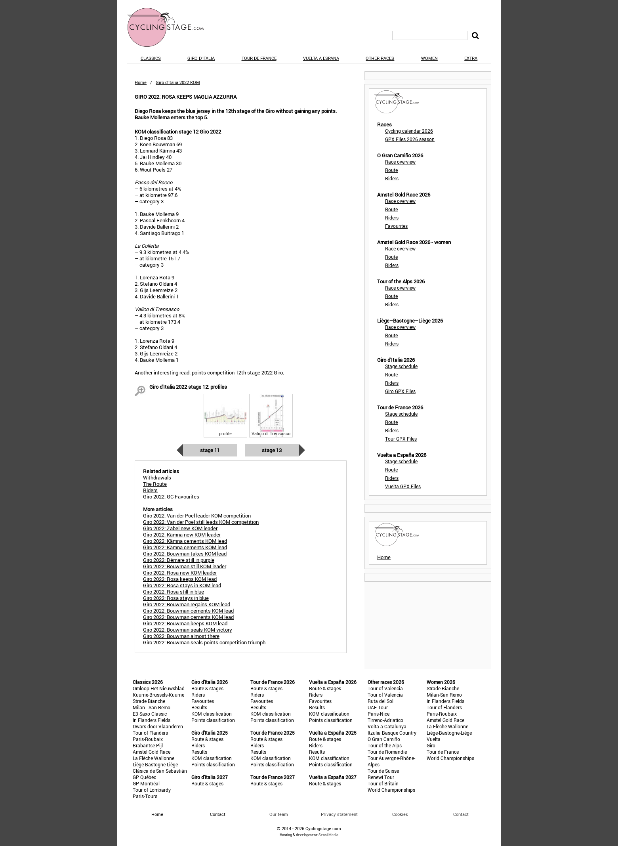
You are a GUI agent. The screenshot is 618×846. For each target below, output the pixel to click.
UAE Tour (378, 707)
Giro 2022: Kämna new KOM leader (182, 534)
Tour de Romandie (387, 752)
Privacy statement (339, 814)
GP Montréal (146, 783)
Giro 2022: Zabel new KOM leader (180, 528)
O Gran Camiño (384, 739)
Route (391, 170)
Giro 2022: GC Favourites (171, 496)
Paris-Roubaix (148, 739)
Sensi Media (328, 834)
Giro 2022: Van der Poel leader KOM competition (197, 515)
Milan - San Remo (151, 707)
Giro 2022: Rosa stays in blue (176, 598)
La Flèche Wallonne (153, 758)
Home (141, 82)
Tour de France (259, 58)
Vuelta (434, 739)
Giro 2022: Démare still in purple (178, 559)
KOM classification (211, 713)
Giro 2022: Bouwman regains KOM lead (186, 604)
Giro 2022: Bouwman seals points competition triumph (204, 642)
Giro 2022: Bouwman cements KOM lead (188, 610)
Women (429, 58)
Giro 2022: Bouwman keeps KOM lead (185, 623)
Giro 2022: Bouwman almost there (181, 636)
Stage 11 (210, 450)
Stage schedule (401, 366)
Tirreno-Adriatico (385, 720)
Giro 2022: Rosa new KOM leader (180, 572)
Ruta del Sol (380, 701)
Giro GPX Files (400, 391)
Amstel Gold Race (151, 752)
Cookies (400, 814)
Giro (431, 745)
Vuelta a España (321, 58)
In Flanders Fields (151, 720)
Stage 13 (272, 450)
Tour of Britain (383, 783)
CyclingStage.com (170, 27)
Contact (461, 814)
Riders (392, 178)
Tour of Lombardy (152, 790)
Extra (470, 58)
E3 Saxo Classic (150, 713)
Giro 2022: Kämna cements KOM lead (185, 540)
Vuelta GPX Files (403, 486)
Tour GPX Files (401, 438)
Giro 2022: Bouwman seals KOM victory (187, 629)
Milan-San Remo (444, 694)
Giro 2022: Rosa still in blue (173, 591)
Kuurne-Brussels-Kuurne (158, 694)
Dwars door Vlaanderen (158, 726)
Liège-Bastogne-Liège (155, 764)
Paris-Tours (145, 796)
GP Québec (144, 777)
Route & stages (207, 688)
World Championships (391, 790)
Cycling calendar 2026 (409, 131)
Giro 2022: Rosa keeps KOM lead (180, 578)
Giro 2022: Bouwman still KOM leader (184, 566)
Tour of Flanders (150, 733)
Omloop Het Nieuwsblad (159, 688)
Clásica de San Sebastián (160, 771)
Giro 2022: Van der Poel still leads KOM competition (201, 521)
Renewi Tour (381, 777)
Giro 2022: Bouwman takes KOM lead (185, 553)
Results (199, 707)
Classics (151, 58)
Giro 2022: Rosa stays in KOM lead (182, 585)
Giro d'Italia (201, 58)
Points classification (213, 720)
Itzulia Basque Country (392, 733)
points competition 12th (219, 372)
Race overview (400, 162)
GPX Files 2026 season (410, 139)
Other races (380, 58)
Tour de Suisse (383, 771)
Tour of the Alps (385, 745)
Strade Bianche (149, 701)
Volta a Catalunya (387, 726)
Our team (278, 814)
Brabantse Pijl (148, 745)
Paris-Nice (378, 713)
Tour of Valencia (385, 688)
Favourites (396, 226)
